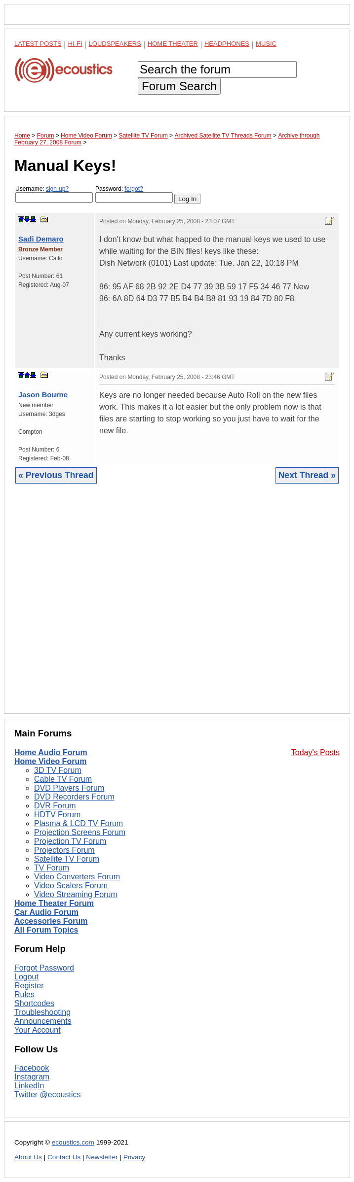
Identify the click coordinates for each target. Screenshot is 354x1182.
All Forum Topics (46, 930)
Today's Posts (315, 752)
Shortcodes (34, 1003)
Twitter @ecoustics (47, 1094)
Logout (26, 977)
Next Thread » (307, 475)
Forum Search (179, 86)
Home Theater (173, 43)
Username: (54, 194)
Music (266, 43)
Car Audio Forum (46, 912)
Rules (24, 994)
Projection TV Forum (70, 841)
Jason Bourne (43, 394)
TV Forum (51, 868)
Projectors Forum (64, 850)
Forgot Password (44, 968)
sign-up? (57, 188)
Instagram (31, 1077)
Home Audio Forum (50, 752)
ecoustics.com (73, 1142)
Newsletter (102, 1157)
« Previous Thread (56, 475)
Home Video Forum (50, 761)
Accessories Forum (51, 921)
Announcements (43, 1021)
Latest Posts (38, 43)
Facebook (31, 1068)
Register (29, 985)
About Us (28, 1157)
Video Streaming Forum (76, 894)
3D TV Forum (57, 770)
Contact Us (63, 1157)
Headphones (226, 43)
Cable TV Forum (63, 779)
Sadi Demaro (41, 239)
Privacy (134, 1157)
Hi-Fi (75, 43)
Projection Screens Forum (79, 832)
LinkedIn (29, 1085)
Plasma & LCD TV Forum (78, 823)
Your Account (37, 1030)
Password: (134, 194)
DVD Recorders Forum (74, 797)
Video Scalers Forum (71, 885)
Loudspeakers (115, 43)
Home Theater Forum (54, 903)
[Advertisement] (177, 606)
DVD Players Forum (69, 788)
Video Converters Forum (77, 876)
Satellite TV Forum (66, 859)
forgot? (133, 188)
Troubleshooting (42, 1012)
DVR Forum (55, 805)
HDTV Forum (57, 814)
